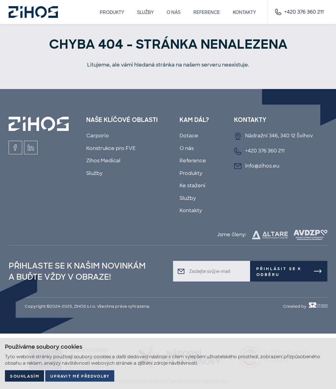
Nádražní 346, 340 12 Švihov (279, 135)
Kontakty (244, 12)
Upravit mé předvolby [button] (79, 377)
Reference (206, 12)
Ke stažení (192, 185)
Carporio (97, 135)
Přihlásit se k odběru (279, 272)
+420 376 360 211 (304, 12)
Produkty (112, 12)
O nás (173, 12)
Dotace (189, 135)
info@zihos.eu (262, 166)
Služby (145, 12)
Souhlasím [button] (24, 377)
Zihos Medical (103, 160)
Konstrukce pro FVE (111, 148)
